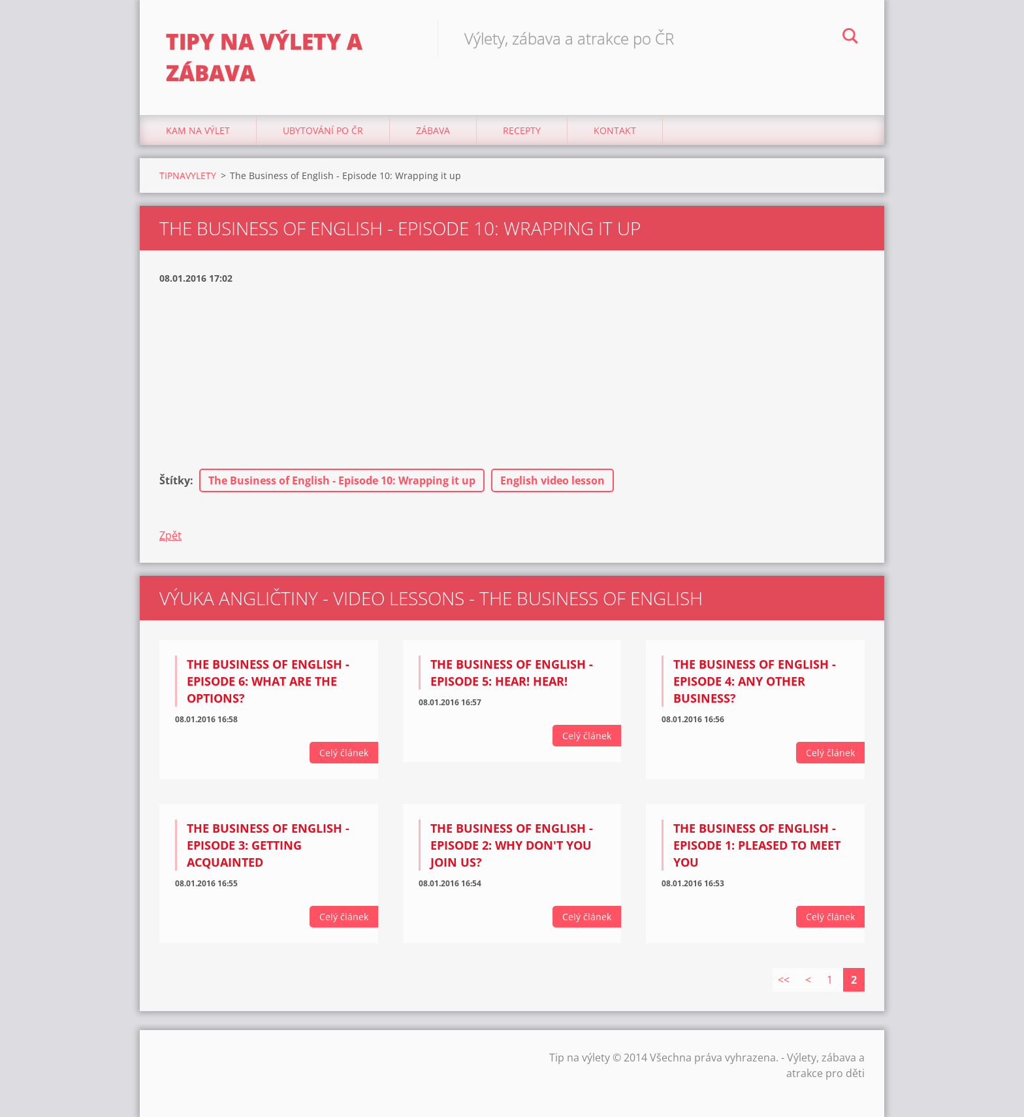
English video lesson (552, 480)
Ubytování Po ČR (323, 130)
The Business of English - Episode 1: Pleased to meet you (756, 845)
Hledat (850, 38)
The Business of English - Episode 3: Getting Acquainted (268, 845)
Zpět (170, 535)
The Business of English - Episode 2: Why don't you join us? (511, 845)
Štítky (174, 480)
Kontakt (615, 130)
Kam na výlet (198, 130)
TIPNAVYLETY (187, 175)
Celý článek (343, 752)
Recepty (522, 130)
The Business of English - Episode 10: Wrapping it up (341, 480)
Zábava (433, 130)
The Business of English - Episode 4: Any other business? (754, 681)
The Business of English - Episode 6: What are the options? (268, 681)
